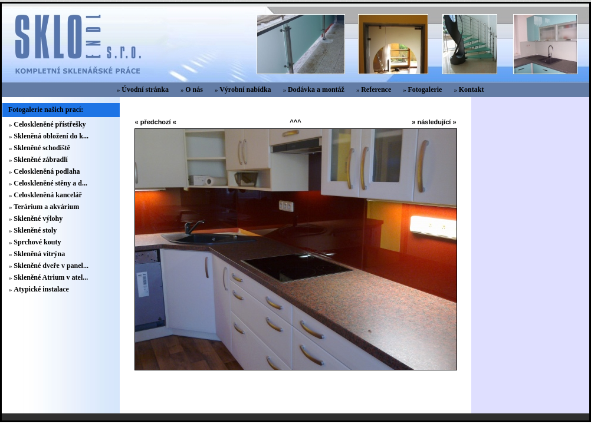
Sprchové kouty (37, 242)
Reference (376, 89)
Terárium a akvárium (46, 207)
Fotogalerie (425, 89)
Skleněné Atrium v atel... (51, 277)
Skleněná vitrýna (39, 254)
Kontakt (471, 89)
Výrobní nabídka (245, 89)
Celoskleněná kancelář (48, 195)
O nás (194, 89)
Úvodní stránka (145, 89)
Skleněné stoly (35, 230)
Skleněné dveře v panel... (51, 265)
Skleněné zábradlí (41, 159)
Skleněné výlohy (38, 218)
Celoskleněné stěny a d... (50, 183)
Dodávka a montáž (316, 89)
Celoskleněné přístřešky (50, 124)
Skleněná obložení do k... (51, 136)
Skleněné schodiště (42, 148)
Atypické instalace (41, 289)
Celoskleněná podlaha (47, 171)
